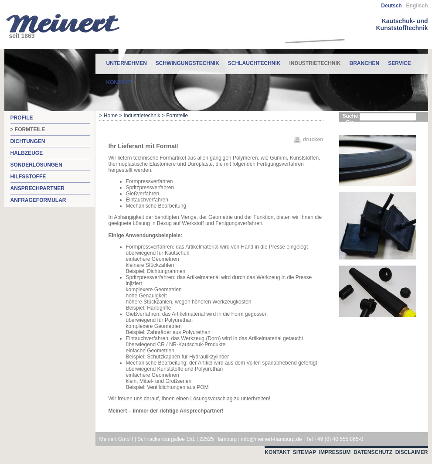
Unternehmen (126, 63)
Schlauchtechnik (254, 63)
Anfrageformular (38, 200)
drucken (313, 139)
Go (350, 122)
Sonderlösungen (36, 165)
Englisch (417, 6)
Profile (21, 118)
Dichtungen (27, 141)
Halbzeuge (26, 153)
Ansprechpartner (37, 188)
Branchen (365, 63)
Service (399, 63)
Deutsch (391, 6)
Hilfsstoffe (28, 177)
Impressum (335, 452)
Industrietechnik (315, 60)
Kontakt (119, 82)
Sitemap (304, 452)
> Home (108, 116)
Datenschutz (373, 452)
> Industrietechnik (139, 116)
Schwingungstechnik (187, 63)
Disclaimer (411, 452)
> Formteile (27, 129)
